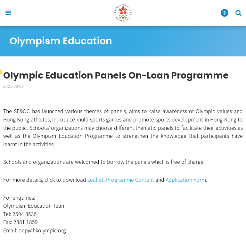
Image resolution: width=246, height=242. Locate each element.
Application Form (186, 179)
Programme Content (130, 179)
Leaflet (95, 179)
